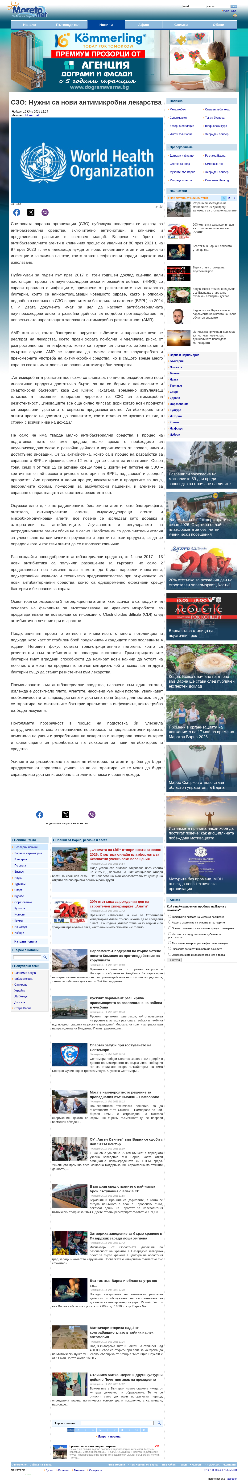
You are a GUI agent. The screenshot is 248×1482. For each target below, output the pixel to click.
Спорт (18, 890)
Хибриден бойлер (215, 134)
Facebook (231, 1478)
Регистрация (230, 10)
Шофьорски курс (215, 126)
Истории (19, 914)
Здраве (19, 896)
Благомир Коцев (25, 973)
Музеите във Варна (181, 172)
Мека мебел (177, 109)
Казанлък (63, 1470)
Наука (18, 877)
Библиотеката (23, 978)
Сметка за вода (179, 164)
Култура (19, 908)
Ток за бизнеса (213, 117)
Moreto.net (32, 115)
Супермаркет (177, 117)
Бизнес (19, 871)
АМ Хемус (21, 996)
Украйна (19, 990)
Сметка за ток (213, 164)
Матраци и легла (180, 180)
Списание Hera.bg (216, 180)
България (20, 859)
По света (20, 865)
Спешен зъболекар (216, 109)
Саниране (20, 984)
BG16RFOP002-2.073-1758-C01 (220, 1470)
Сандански (94, 1470)
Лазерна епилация (181, 126)
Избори (19, 933)
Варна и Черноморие (28, 853)
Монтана (78, 1470)
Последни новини (25, 847)
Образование (23, 902)
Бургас (49, 1470)
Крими (18, 920)
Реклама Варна (214, 155)
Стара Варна (22, 1008)
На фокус (20, 926)
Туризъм (19, 884)
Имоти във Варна (180, 134)
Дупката (19, 1002)
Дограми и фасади (181, 155)
